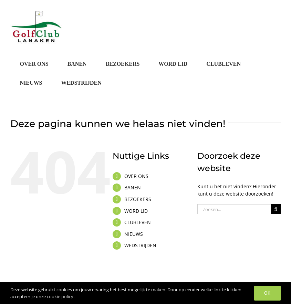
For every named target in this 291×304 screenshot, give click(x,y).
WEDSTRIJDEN (140, 245)
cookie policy (60, 296)
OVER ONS (136, 176)
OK (267, 293)
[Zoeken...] (234, 209)
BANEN (132, 187)
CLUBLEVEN (137, 222)
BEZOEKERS (137, 199)
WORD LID (136, 211)
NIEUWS (133, 234)
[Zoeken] (276, 209)
